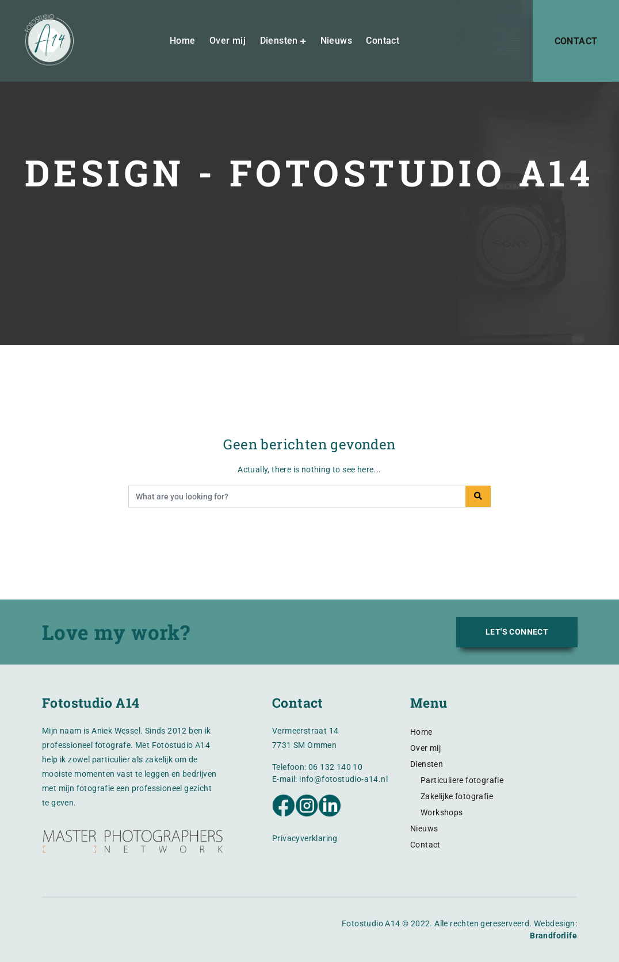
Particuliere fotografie (462, 780)
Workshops (442, 812)
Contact (383, 42)
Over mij (227, 42)
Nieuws (336, 42)
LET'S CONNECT (517, 631)
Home (183, 42)
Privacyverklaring (305, 838)
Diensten (279, 42)
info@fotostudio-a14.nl (343, 779)
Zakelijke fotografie (457, 796)
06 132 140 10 (335, 767)
